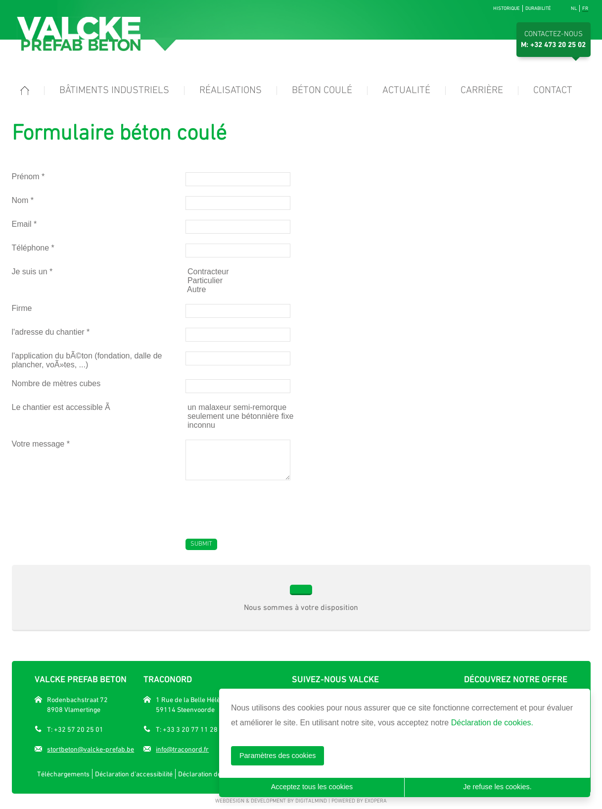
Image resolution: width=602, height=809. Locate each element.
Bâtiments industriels (114, 91)
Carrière (482, 91)
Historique (506, 8)
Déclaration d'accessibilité (134, 774)
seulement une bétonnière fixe (239, 416)
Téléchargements (63, 774)
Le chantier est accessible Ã (62, 407)
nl (574, 8)
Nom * (23, 200)
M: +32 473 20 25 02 (553, 45)
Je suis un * (32, 271)
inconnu (200, 425)
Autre (195, 289)
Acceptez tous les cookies (312, 787)
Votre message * (41, 444)
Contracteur (207, 271)
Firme (22, 308)
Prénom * (28, 176)
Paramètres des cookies (277, 755)
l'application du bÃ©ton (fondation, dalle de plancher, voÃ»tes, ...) (87, 360)
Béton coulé (322, 91)
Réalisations (230, 91)
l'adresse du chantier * (51, 332)
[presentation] (260, 504)
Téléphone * (33, 248)
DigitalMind (311, 801)
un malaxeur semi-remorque (236, 407)
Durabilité (538, 8)
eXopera (376, 801)
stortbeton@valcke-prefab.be (90, 749)
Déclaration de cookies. (492, 722)
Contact (552, 91)
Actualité (406, 91)
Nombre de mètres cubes (56, 383)
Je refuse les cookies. (497, 787)
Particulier (204, 280)
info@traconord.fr (182, 749)
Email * (24, 224)
